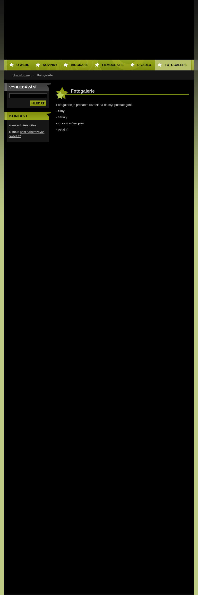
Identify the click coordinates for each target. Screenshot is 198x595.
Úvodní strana (22, 75)
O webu (23, 65)
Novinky (50, 65)
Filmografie (113, 65)
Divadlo (144, 65)
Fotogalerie (176, 65)
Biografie (79, 65)
